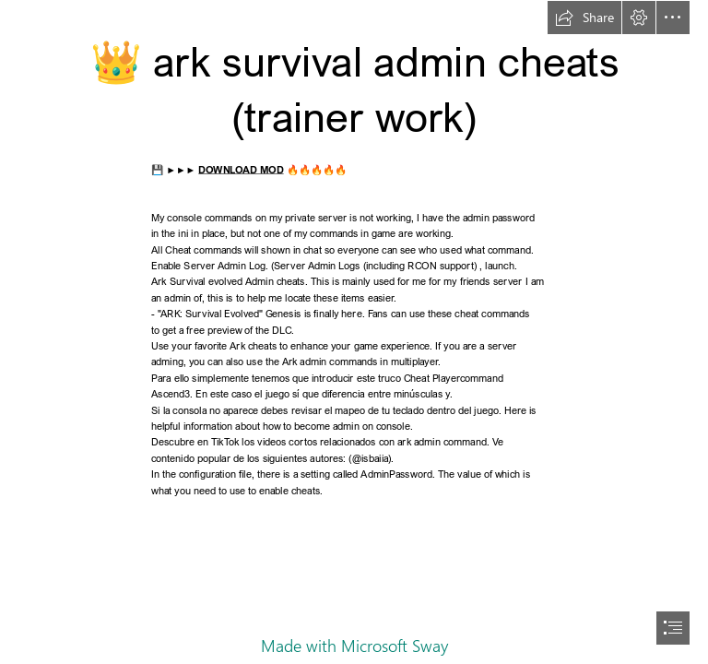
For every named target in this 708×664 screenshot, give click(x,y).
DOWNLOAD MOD (240, 169)
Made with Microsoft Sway (354, 645)
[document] (354, 332)
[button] (584, 17)
